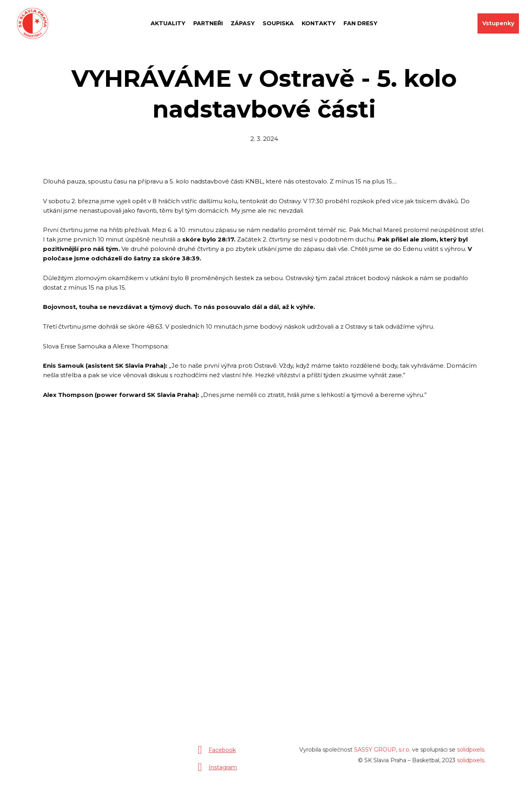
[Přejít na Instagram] (215, 770)
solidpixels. (471, 752)
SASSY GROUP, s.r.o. (382, 752)
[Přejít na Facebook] (215, 753)
